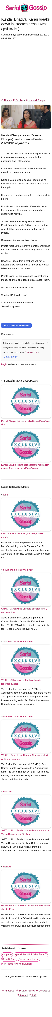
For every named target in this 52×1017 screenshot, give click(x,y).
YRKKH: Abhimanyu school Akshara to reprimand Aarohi (21, 682)
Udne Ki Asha (9, 959)
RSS (32, 995)
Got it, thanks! (11, 356)
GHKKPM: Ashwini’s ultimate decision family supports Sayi (24, 610)
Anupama (7, 954)
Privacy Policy (31, 352)
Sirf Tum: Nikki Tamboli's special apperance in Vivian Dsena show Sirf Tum (25, 832)
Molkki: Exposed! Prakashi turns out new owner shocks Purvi (25, 907)
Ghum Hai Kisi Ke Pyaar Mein (18, 570)
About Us (8, 990)
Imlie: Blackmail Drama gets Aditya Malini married (22, 535)
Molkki (7, 867)
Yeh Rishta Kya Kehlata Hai (18, 641)
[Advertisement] (26, 69)
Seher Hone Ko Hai (29, 959)
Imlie (5, 495)
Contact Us (43, 990)
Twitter (22, 995)
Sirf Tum (7, 792)
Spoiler (18, 100)
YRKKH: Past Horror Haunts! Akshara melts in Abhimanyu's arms (25, 757)
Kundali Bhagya (35, 100)
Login (4, 364)
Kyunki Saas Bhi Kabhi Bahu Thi (31, 954)
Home (6, 100)
